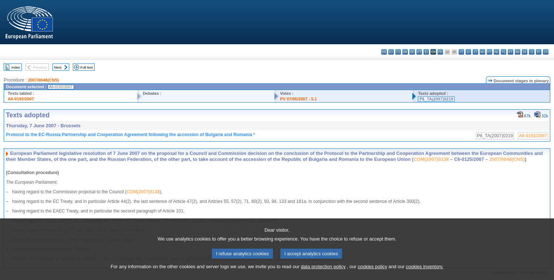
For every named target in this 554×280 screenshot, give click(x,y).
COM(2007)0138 (431, 159)
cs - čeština (398, 52)
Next (57, 67)
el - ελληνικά (426, 52)
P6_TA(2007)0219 (436, 99)
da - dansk (405, 52)
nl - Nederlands (496, 52)
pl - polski (503, 52)
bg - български (384, 52)
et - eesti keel (419, 52)
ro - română (517, 52)
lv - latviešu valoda (468, 52)
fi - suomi (538, 52)
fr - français (440, 52)
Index (15, 67)
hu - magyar (482, 52)
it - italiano (461, 52)
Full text (86, 67)
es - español (391, 52)
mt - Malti (489, 52)
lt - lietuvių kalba (475, 52)
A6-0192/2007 (21, 99)
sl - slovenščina (531, 52)
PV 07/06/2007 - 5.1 (298, 99)
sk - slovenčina (524, 52)
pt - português (510, 52)
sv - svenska (545, 52)
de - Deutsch (412, 52)
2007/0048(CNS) (43, 80)
